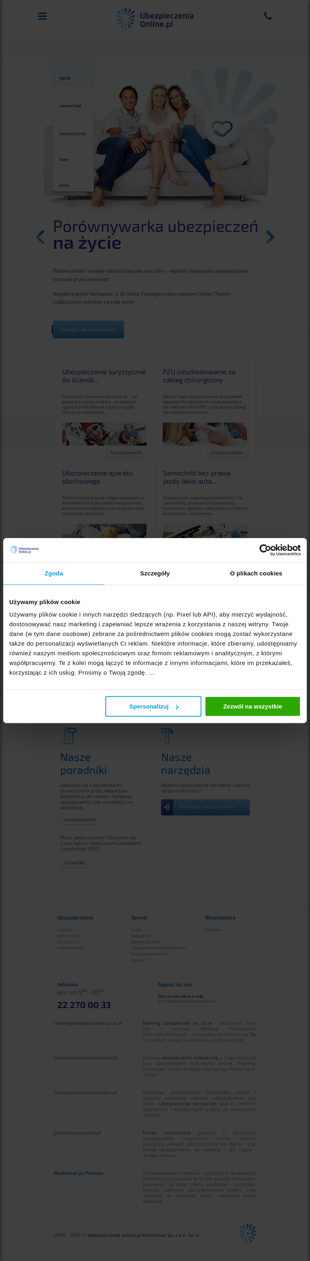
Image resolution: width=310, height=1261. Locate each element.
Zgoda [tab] (54, 573)
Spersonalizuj (153, 706)
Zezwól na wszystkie (252, 706)
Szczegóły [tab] (155, 573)
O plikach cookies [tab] (256, 573)
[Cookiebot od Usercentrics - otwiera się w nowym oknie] (265, 550)
